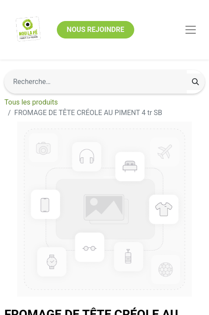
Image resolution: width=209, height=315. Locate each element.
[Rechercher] (195, 82)
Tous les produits (31, 102)
